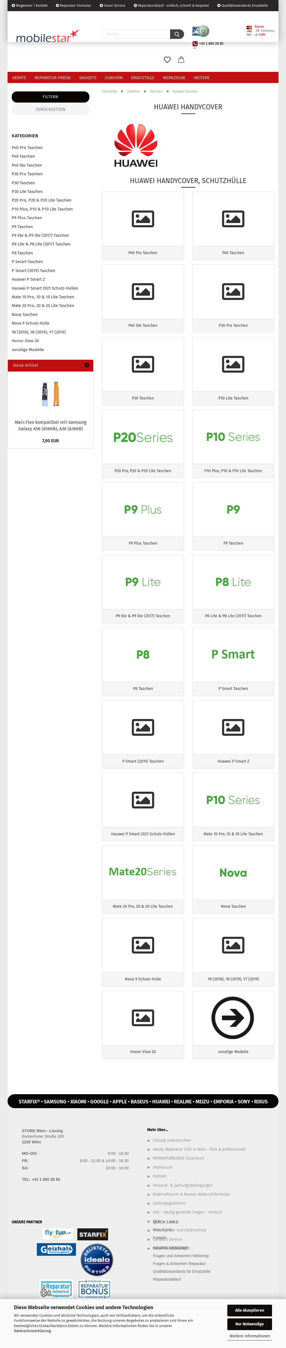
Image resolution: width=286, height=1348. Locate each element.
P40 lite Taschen (27, 165)
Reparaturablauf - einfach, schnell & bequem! (171, 6)
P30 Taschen (23, 182)
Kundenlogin (54, 17)
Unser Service (112, 6)
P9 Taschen (22, 226)
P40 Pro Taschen (27, 147)
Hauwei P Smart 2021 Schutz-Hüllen (45, 288)
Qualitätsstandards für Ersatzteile (182, 1289)
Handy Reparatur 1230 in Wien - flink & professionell (199, 1166)
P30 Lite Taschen (27, 191)
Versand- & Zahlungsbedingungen (183, 1202)
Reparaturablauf (167, 1297)
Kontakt (159, 1193)
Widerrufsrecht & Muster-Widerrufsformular (191, 1211)
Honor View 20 (25, 340)
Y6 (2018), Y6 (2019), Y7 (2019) (39, 332)
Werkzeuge (174, 77)
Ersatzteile (142, 77)
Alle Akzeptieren (249, 1310)
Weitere (202, 77)
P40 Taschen (23, 156)
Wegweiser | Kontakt (29, 6)
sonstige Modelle (28, 349)
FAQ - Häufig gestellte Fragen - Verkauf (187, 1230)
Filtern (50, 96)
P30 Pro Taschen (27, 173)
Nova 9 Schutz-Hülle (30, 323)
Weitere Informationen (250, 1336)
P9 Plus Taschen (27, 217)
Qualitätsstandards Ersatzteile (242, 6)
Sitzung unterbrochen (172, 1157)
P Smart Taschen (27, 261)
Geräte (19, 77)
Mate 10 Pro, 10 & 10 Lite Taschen (43, 296)
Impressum (163, 1185)
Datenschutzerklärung (32, 1331)
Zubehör (114, 77)
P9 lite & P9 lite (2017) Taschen (40, 235)
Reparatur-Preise (53, 77)
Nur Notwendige (249, 1324)
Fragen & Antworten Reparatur (179, 1281)
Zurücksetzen (51, 109)
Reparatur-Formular (73, 6)
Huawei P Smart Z (28, 279)
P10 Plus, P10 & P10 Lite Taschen (42, 209)
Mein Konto (163, 1247)
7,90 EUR (50, 440)
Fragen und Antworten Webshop (181, 1273)
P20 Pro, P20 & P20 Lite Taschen (42, 200)
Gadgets (87, 77)
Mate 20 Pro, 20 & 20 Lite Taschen (43, 305)
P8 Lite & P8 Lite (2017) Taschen (41, 244)
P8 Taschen (22, 253)
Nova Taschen (25, 314)
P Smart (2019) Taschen (33, 270)
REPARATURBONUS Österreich (178, 1175)
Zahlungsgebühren (169, 1220)
